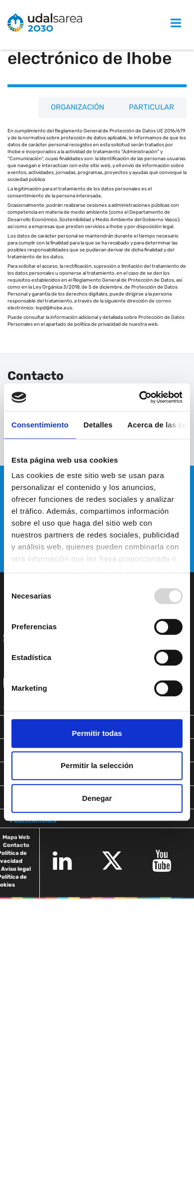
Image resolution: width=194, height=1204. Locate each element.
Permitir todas (97, 733)
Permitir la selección (97, 765)
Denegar (97, 798)
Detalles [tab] (98, 425)
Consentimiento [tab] (40, 425)
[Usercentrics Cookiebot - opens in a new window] (140, 397)
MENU (165, 23)
